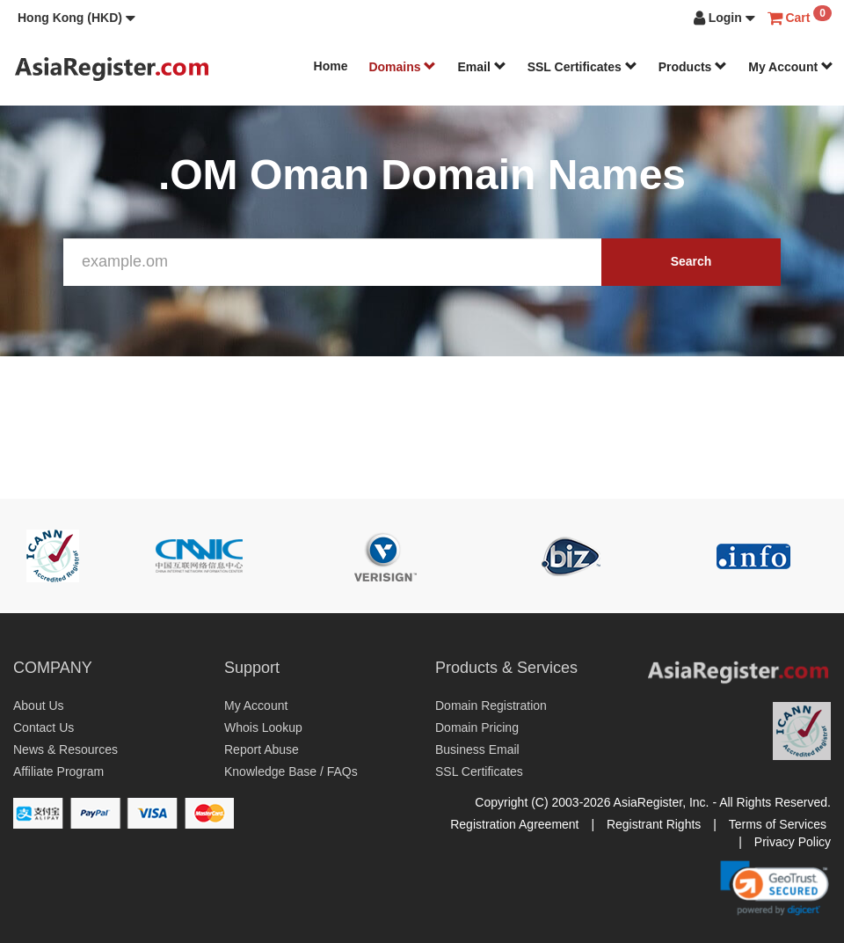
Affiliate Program (58, 771)
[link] (774, 887)
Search (691, 261)
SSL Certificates (582, 67)
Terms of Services (777, 824)
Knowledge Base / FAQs (291, 771)
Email (481, 67)
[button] (76, 18)
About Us (38, 705)
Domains (402, 67)
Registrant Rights (654, 824)
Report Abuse (261, 749)
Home (331, 66)
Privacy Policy (792, 842)
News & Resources (65, 749)
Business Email (477, 749)
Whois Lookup (263, 727)
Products (693, 67)
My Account (790, 67)
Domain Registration (491, 705)
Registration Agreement (514, 824)
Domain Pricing (477, 727)
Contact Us (43, 727)
